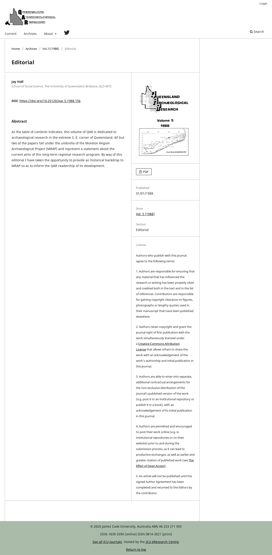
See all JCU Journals (107, 542)
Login (263, 3)
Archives (30, 33)
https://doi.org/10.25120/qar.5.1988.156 (50, 101)
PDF (145, 172)
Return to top (136, 549)
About (49, 33)
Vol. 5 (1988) (51, 49)
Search (257, 31)
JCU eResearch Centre (162, 542)
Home (16, 49)
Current (11, 33)
